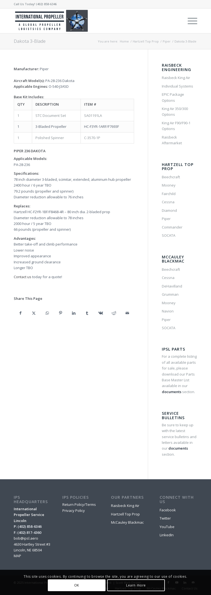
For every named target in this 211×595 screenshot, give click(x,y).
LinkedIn (167, 534)
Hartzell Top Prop (125, 514)
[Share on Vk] (100, 313)
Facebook (168, 509)
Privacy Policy (73, 510)
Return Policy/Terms (79, 504)
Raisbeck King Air (176, 77)
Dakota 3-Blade (30, 41)
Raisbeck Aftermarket (172, 140)
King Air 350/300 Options (175, 111)
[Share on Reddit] (114, 313)
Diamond (169, 210)
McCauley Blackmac (127, 522)
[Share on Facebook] (20, 313)
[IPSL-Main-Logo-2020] (52, 21)
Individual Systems (177, 86)
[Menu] (189, 21)
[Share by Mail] (127, 313)
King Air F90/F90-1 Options (176, 125)
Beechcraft (171, 176)
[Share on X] (34, 313)
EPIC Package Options (173, 97)
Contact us (22, 276)
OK (76, 585)
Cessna (168, 201)
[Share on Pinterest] (60, 313)
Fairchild (169, 193)
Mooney (169, 185)
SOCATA (168, 235)
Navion (168, 311)
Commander (172, 227)
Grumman (170, 294)
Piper (166, 218)
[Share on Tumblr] (87, 313)
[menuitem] (189, 21)
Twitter (165, 518)
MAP (17, 555)
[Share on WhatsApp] (47, 313)
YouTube (167, 526)
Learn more (136, 585)
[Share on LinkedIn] (74, 313)
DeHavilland (172, 286)
